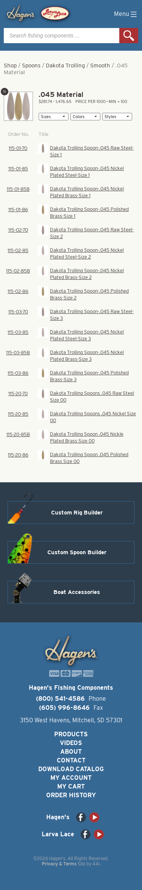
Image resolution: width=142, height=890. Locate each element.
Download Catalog (71, 769)
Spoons (31, 65)
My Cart (71, 786)
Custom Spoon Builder (76, 552)
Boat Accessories (76, 592)
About (71, 751)
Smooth (100, 65)
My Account (71, 777)
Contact (71, 760)
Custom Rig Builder (77, 512)
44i (96, 864)
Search (128, 35)
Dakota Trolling (65, 65)
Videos (71, 743)
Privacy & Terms (59, 864)
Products (71, 734)
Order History (71, 795)
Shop (10, 65)
